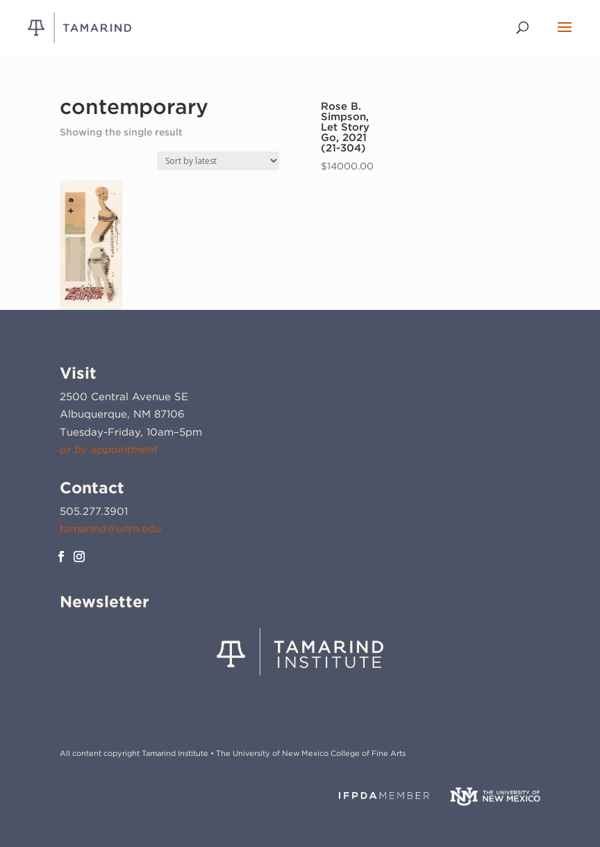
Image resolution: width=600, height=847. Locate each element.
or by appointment (109, 449)
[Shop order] (218, 160)
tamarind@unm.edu (110, 529)
